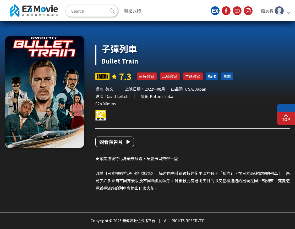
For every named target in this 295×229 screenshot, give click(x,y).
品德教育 (170, 76)
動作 (212, 76)
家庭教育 (147, 76)
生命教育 (193, 76)
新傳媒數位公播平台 (34, 10)
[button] (273, 10)
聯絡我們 (132, 10)
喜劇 (227, 76)
